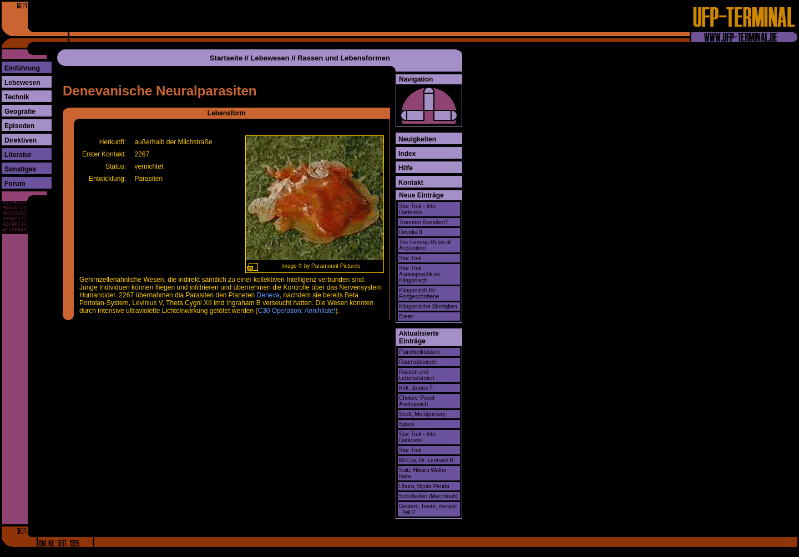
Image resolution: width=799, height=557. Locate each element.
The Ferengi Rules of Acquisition (425, 245)
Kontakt (410, 182)
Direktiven (20, 140)
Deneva (268, 295)
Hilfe (405, 168)
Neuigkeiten (417, 139)
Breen (406, 316)
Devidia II (410, 232)
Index (407, 154)
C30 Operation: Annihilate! (297, 311)
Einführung (22, 68)
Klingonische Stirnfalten (428, 306)
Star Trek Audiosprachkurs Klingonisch (419, 274)
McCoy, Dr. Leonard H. (427, 460)
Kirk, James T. (416, 388)
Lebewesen (22, 83)
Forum (14, 184)
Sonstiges (20, 169)
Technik (16, 97)
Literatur (18, 155)
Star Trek (410, 258)
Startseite (226, 58)
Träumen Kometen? (423, 222)
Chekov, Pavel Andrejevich (416, 401)
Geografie (20, 111)
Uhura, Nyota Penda (424, 486)
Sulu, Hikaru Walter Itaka (423, 473)
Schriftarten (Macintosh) (428, 496)
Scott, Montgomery (422, 414)
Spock (406, 424)
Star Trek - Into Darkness (417, 209)
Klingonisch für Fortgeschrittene (419, 293)
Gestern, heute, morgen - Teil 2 (428, 509)
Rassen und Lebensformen (343, 58)
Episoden (19, 126)
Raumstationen (417, 362)
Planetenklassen (419, 352)
